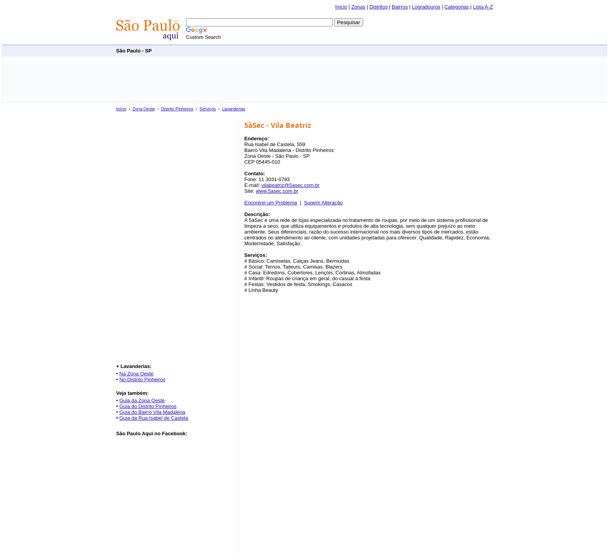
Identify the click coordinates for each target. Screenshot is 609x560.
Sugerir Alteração (323, 203)
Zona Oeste (143, 108)
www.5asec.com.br (277, 191)
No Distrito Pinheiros (142, 379)
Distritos (378, 7)
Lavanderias (233, 108)
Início (341, 7)
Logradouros (426, 7)
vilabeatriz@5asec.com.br (290, 185)
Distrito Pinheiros (177, 108)
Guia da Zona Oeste (142, 400)
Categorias (456, 7)
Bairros (400, 7)
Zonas (358, 7)
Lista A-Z (483, 7)
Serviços (208, 108)
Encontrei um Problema (270, 203)
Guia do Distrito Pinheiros (147, 406)
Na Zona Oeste (136, 374)
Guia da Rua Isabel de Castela (153, 418)
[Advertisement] (351, 50)
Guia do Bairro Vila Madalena (152, 412)
